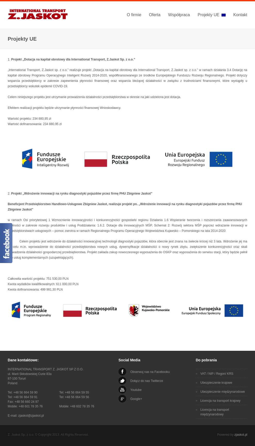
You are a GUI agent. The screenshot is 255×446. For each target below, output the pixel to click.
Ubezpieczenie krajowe (216, 382)
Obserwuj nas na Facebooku (150, 372)
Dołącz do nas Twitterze (146, 381)
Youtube (136, 390)
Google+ (136, 399)
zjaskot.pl (240, 434)
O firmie (134, 15)
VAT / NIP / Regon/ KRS (216, 373)
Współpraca (179, 15)
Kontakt (240, 15)
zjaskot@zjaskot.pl (31, 415)
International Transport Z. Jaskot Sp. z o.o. (38, 15)
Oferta (154, 15)
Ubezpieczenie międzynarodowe (222, 391)
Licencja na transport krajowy (220, 401)
